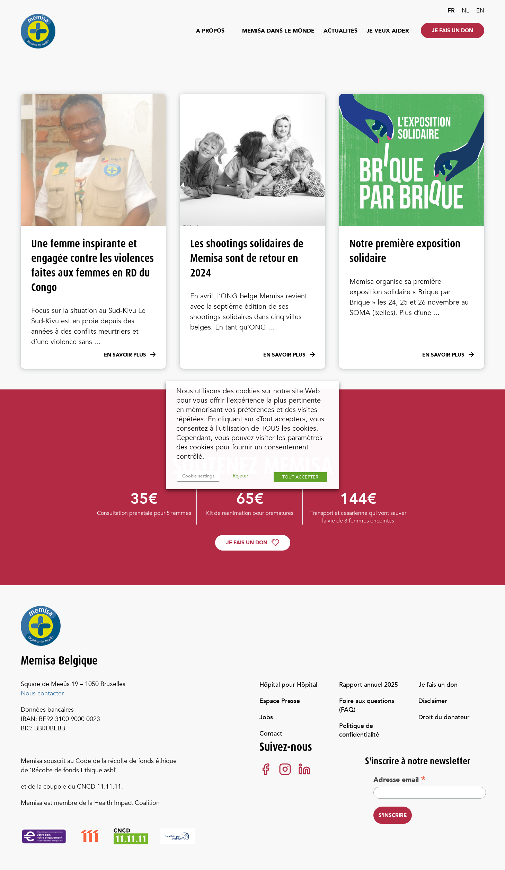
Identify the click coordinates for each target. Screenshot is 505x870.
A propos (210, 31)
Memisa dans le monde (278, 31)
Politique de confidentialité (359, 730)
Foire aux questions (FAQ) (366, 705)
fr (451, 11)
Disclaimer (432, 701)
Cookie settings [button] (198, 476)
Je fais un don (452, 30)
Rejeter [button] (240, 476)
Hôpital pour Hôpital (288, 684)
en (480, 11)
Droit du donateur (444, 717)
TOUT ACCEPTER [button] (300, 477)
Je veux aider (387, 31)
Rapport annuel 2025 (368, 684)
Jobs (266, 717)
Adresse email (399, 779)
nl (465, 11)
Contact (270, 733)
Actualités (340, 31)
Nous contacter (42, 693)
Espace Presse (279, 701)
